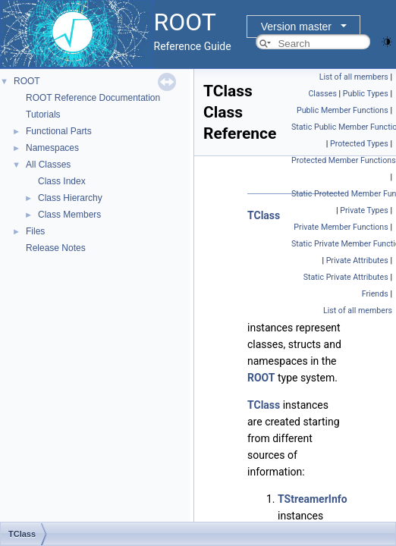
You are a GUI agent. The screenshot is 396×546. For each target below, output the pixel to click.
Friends (375, 294)
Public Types (365, 94)
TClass (263, 215)
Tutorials (43, 114)
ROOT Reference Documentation (93, 98)
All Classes (48, 164)
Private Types (364, 210)
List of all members (353, 77)
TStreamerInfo (312, 499)
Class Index (62, 181)
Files (35, 231)
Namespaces (52, 148)
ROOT (27, 81)
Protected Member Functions (343, 160)
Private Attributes (357, 260)
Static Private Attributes (345, 277)
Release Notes (56, 248)
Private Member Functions (341, 227)
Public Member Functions (342, 110)
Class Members (69, 214)
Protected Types (359, 144)
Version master (296, 26)
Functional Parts (59, 131)
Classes (322, 94)
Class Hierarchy (70, 198)
